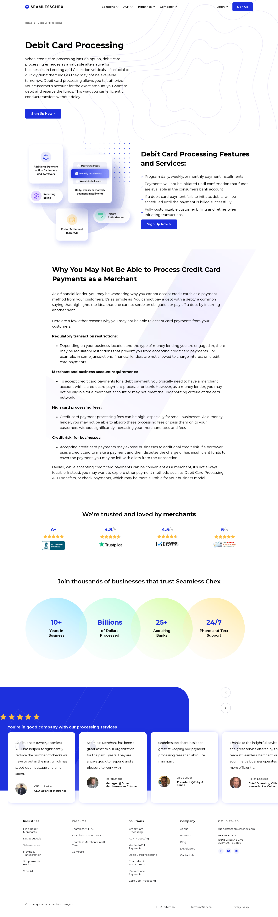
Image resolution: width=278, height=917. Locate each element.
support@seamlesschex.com (236, 828)
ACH (126, 7)
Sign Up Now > (43, 113)
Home (28, 22)
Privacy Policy (240, 906)
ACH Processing (139, 838)
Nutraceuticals (32, 838)
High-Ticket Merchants (30, 830)
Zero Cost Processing (142, 880)
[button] (110, 6)
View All (28, 871)
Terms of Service (201, 906)
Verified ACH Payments (137, 847)
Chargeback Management (137, 863)
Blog (183, 842)
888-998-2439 (227, 835)
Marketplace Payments (137, 872)
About (184, 828)
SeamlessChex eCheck (86, 835)
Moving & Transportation (32, 853)
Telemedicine (31, 845)
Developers (187, 848)
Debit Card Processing (143, 854)
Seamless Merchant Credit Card (88, 843)
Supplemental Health (32, 863)
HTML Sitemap (165, 906)
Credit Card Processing (136, 830)
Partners (185, 835)
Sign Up (242, 7)
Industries (144, 7)
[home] (44, 7)
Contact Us (187, 855)
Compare (78, 851)
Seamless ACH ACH (84, 828)
